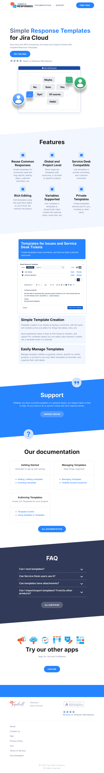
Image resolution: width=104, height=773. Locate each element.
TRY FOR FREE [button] (20, 54)
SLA (12, 745)
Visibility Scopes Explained (74, 482)
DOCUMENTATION (43, 5)
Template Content (26, 511)
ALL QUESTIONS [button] (52, 605)
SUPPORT (60, 5)
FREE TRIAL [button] (85, 5)
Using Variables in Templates (31, 514)
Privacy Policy (16, 740)
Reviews (66, 714)
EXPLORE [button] (52, 669)
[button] (52, 568)
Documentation (17, 755)
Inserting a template (27, 482)
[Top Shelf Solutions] (27, 703)
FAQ (12, 735)
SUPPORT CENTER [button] (52, 414)
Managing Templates (71, 479)
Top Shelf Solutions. (56, 765)
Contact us (15, 731)
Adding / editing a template (30, 479)
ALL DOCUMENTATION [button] (52, 529)
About (12, 726)
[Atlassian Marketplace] (74, 704)
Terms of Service (18, 750)
